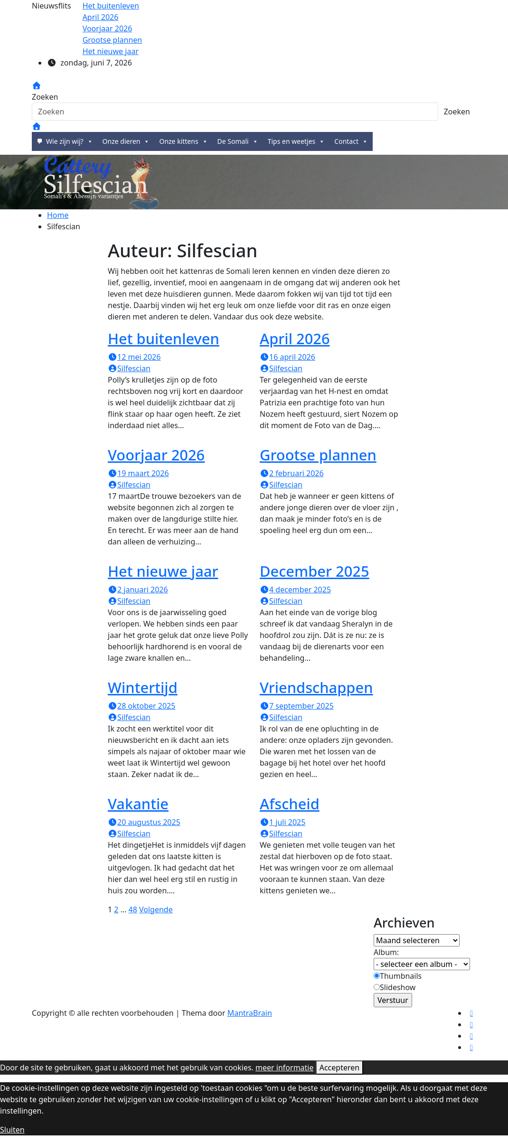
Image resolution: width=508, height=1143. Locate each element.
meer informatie (284, 1067)
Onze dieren (126, 141)
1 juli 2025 (282, 822)
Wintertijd (143, 687)
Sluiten (12, 1129)
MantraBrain (249, 1013)
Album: (386, 952)
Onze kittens (183, 141)
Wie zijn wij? (69, 141)
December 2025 (314, 571)
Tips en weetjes (296, 141)
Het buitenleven (163, 338)
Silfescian (129, 368)
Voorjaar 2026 (156, 455)
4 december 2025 (295, 589)
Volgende (156, 909)
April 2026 (295, 338)
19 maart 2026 (138, 473)
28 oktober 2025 (141, 706)
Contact (351, 141)
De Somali (237, 141)
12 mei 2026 (134, 357)
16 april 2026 (287, 357)
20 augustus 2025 (144, 822)
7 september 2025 (297, 706)
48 (132, 909)
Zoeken (45, 97)
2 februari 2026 (292, 473)
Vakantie (138, 804)
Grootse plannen (318, 455)
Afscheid (290, 804)
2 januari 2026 (138, 589)
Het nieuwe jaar (163, 571)
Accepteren (339, 1067)
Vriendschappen (316, 687)
